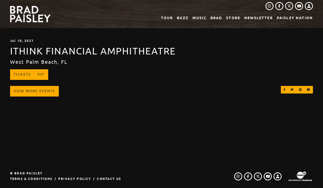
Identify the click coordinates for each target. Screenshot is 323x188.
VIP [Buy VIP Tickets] (40, 74)
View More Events (34, 91)
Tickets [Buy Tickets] (22, 74)
